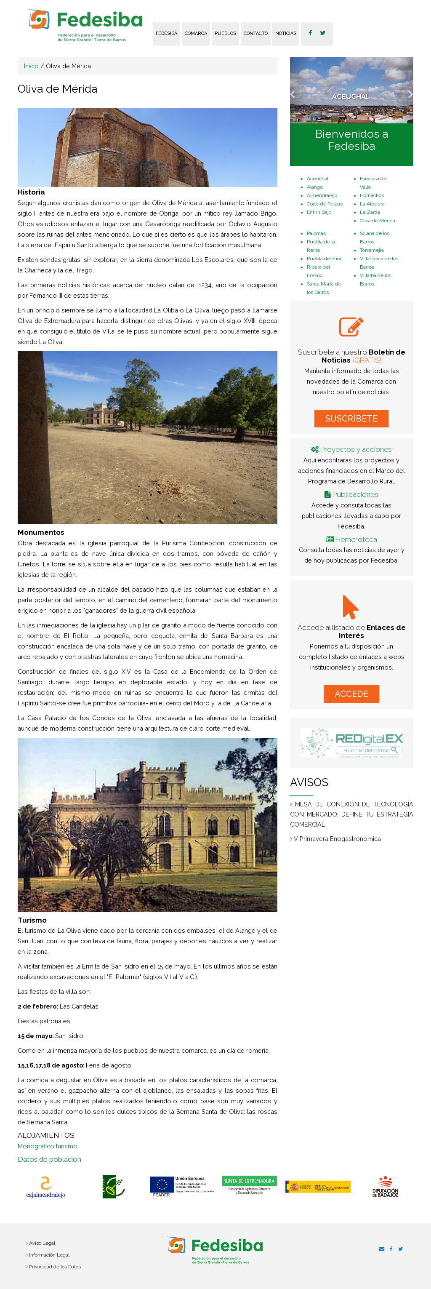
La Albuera (372, 204)
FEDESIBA (166, 33)
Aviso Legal (42, 1243)
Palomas (316, 233)
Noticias (285, 33)
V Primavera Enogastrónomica (337, 838)
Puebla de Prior (324, 259)
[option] (45, 1187)
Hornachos (372, 195)
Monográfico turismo (47, 1146)
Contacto (256, 33)
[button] (299, 90)
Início (31, 65)
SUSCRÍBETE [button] (351, 419)
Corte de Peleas (325, 204)
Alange (315, 187)
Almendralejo (322, 195)
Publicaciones (355, 494)
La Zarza (370, 212)
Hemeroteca (356, 539)
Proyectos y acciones (356, 449)
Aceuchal (317, 178)
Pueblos (225, 33)
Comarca (196, 33)
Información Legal (49, 1255)
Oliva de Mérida (377, 221)
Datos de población (49, 1159)
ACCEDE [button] (351, 694)
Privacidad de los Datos (55, 1267)
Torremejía (372, 250)
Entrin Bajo (319, 212)
